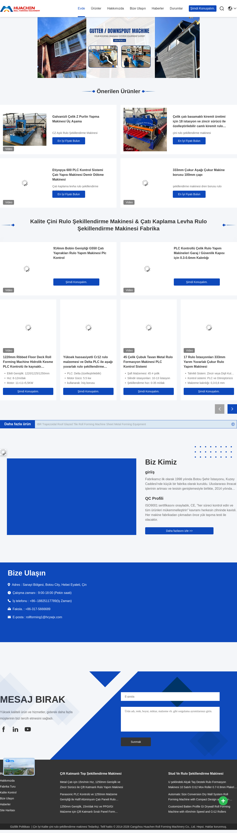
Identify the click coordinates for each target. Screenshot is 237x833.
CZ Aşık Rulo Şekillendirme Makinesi (75, 132)
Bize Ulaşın (138, 8)
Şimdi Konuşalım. (202, 8)
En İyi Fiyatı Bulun (69, 140)
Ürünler (96, 8)
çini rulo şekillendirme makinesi (192, 132)
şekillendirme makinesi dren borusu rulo (197, 186)
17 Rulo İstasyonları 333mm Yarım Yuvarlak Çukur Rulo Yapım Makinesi (204, 361)
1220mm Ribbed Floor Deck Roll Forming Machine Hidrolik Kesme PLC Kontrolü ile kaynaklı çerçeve (28, 362)
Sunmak (136, 741)
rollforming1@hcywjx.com (44, 617)
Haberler (158, 8)
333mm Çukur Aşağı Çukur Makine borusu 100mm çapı (199, 172)
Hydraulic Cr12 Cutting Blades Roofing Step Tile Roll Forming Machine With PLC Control (91, 424)
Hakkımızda (115, 8)
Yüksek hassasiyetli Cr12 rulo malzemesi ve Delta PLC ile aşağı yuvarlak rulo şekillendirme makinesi (88, 362)
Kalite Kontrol (8, 792)
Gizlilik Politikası (20, 826)
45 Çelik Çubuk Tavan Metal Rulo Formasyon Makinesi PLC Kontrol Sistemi (148, 361)
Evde (81, 8)
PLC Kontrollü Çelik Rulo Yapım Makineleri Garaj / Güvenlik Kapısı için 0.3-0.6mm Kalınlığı (199, 253)
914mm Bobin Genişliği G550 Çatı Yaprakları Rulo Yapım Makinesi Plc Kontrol (79, 253)
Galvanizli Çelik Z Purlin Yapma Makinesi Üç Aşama (75, 119)
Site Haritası (7, 810)
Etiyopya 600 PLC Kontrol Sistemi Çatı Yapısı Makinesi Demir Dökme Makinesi (78, 174)
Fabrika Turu (8, 786)
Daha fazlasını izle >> (179, 530)
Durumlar (176, 8)
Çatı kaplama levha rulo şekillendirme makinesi (75, 189)
